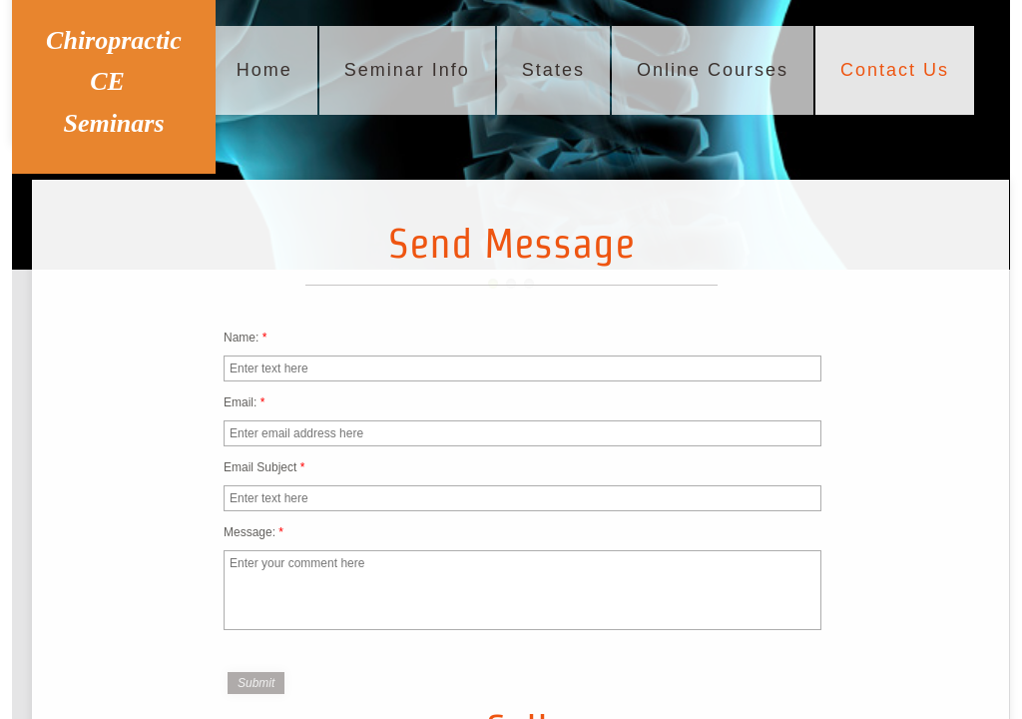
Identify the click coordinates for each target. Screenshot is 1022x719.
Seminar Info (407, 70)
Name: (245, 338)
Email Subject (264, 467)
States (553, 70)
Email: (244, 402)
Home (264, 70)
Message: (253, 532)
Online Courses (712, 70)
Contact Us (894, 70)
